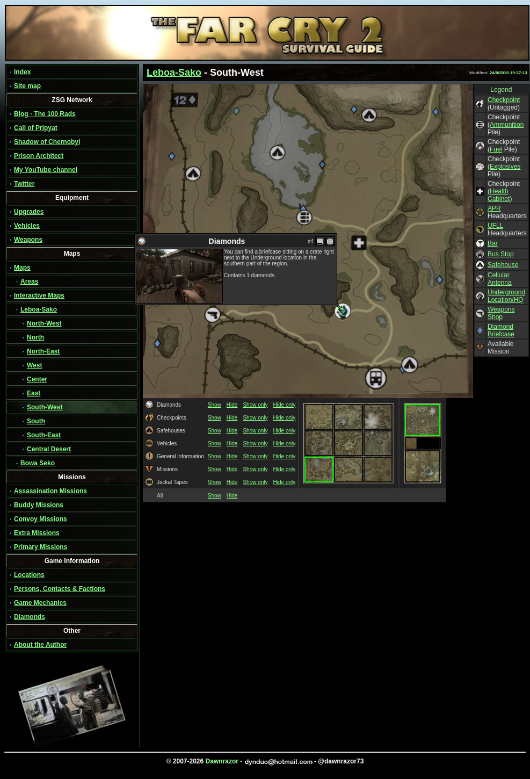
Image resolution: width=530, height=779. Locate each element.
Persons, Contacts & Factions (59, 589)
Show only (255, 405)
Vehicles (27, 225)
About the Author (40, 644)
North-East (43, 351)
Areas (29, 281)
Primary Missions (40, 547)
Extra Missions (37, 533)
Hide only (284, 405)
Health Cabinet (499, 195)
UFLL (495, 225)
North (35, 337)
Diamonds (29, 617)
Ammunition (507, 124)
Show (214, 405)
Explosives (505, 166)
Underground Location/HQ (506, 296)
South (36, 421)
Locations (29, 575)
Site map (27, 86)
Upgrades (28, 211)
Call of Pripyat (35, 128)
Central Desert (49, 449)
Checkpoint (504, 100)
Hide (232, 405)
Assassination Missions (50, 491)
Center (37, 379)
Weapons (28, 239)
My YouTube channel (45, 170)
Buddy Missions (38, 505)
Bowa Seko (37, 463)
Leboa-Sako (38, 309)
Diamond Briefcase (501, 330)
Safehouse (503, 265)
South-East (44, 435)
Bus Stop (501, 254)
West (34, 365)
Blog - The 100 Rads (45, 114)
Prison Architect (38, 156)
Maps (22, 267)
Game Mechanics (40, 603)
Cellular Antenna (500, 278)
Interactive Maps (39, 295)
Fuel (496, 149)
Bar (493, 243)
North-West (44, 323)
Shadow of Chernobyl (47, 142)
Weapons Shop (501, 313)
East (33, 393)
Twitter (24, 183)
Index (22, 72)
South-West (44, 407)
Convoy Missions (40, 519)
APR (494, 208)
